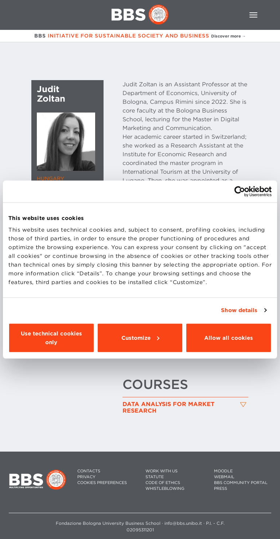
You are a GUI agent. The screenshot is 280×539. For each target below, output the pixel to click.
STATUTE (154, 477)
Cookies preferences (102, 483)
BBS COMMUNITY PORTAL (241, 483)
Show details (239, 310)
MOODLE (223, 471)
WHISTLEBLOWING (164, 489)
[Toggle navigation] (253, 15)
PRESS (220, 489)
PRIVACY (86, 477)
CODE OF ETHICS (162, 483)
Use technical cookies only (51, 337)
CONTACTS (88, 471)
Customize (140, 337)
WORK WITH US (161, 471)
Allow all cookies (228, 337)
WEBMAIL (224, 477)
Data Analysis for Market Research (168, 407)
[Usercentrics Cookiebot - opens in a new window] (240, 191)
